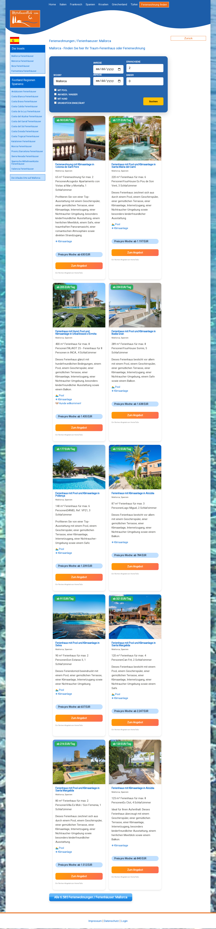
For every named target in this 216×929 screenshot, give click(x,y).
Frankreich (76, 4)
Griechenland (119, 4)
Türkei (134, 4)
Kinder (130, 75)
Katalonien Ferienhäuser (23, 141)
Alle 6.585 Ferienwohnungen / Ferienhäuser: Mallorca (90, 897)
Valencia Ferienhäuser (22, 169)
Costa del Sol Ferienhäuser (24, 126)
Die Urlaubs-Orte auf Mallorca (25, 178)
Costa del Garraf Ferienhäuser (26, 121)
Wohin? (57, 75)
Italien (63, 4)
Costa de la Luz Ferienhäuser (25, 111)
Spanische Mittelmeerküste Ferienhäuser (24, 162)
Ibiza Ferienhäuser (20, 66)
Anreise (97, 62)
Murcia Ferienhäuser (21, 146)
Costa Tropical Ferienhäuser (25, 136)
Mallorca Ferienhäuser (22, 56)
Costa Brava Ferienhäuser (24, 101)
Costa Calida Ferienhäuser (24, 106)
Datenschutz (111, 921)
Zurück (188, 38)
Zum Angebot (79, 266)
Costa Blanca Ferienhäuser (24, 96)
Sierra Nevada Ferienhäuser (25, 156)
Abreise (97, 74)
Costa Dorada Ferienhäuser (24, 131)
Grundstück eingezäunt (69, 103)
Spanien (90, 4)
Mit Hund (60, 99)
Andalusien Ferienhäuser (23, 91)
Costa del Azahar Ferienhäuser (26, 116)
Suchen (153, 101)
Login (124, 921)
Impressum (95, 921)
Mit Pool (60, 90)
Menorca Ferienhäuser (22, 61)
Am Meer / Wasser (66, 94)
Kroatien (103, 4)
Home (52, 4)
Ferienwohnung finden (154, 4)
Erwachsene (133, 62)
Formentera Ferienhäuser (23, 71)
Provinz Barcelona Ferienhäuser (27, 151)
